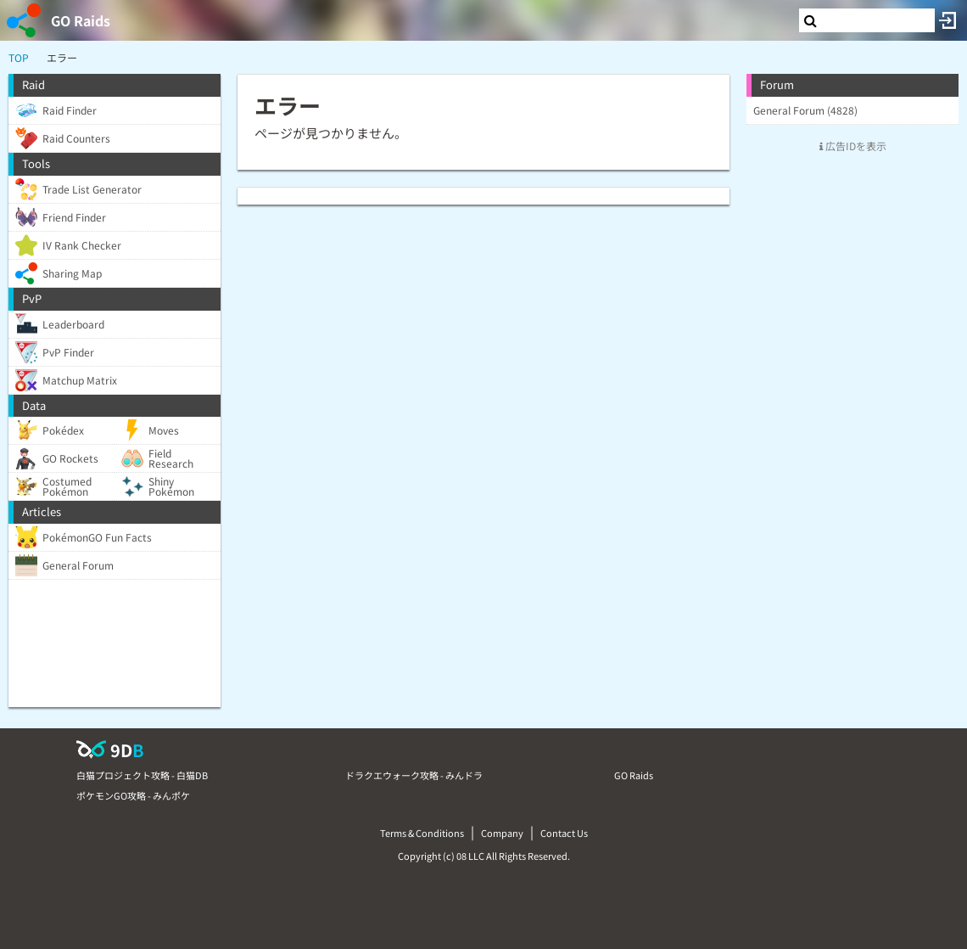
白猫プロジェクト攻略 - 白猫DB (142, 775)
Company (502, 833)
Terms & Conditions (422, 833)
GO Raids (80, 20)
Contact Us (564, 833)
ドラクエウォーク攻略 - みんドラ (414, 775)
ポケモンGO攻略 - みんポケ (133, 795)
